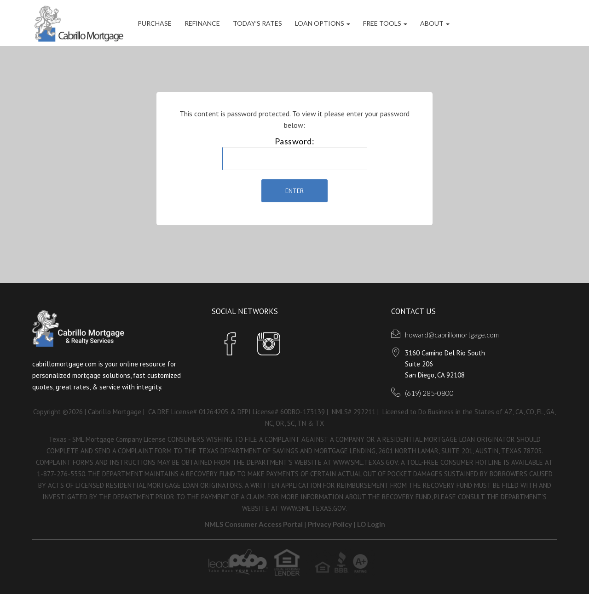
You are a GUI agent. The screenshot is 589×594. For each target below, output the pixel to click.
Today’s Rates (257, 23)
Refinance (202, 23)
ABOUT (435, 23)
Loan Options (322, 23)
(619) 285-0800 (429, 393)
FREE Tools (385, 23)
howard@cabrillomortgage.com (452, 335)
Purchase (155, 23)
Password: (294, 153)
